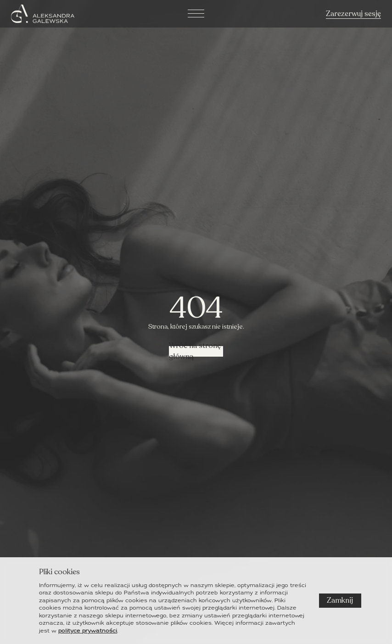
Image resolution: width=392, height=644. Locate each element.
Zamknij (340, 600)
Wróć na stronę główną (195, 351)
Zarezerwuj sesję (353, 12)
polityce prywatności (87, 630)
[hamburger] (196, 12)
